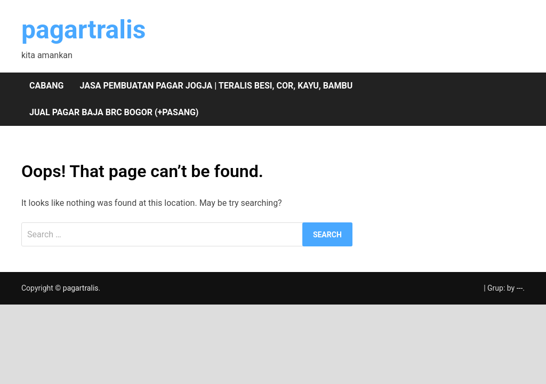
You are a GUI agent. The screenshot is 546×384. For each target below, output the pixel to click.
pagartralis (83, 29)
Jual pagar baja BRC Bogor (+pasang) (113, 112)
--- (520, 288)
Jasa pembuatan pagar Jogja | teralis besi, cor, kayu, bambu (215, 86)
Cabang (46, 86)
